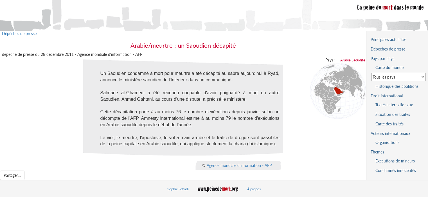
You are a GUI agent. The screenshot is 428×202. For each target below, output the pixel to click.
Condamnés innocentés (395, 170)
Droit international (387, 95)
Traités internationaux (394, 104)
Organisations (387, 142)
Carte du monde (389, 67)
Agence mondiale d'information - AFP (239, 165)
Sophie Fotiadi (178, 189)
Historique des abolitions (396, 86)
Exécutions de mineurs (395, 161)
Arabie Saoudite (352, 60)
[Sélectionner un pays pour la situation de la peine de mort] (398, 77)
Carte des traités (389, 123)
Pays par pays (382, 58)
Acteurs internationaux (390, 133)
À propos (254, 189)
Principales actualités (388, 39)
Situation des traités (392, 114)
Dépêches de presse (19, 33)
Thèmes (377, 152)
